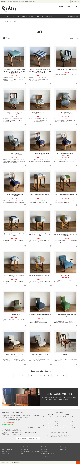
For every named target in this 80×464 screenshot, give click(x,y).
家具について (24, 448)
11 (26, 374)
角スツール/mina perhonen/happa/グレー (40, 194)
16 (48, 374)
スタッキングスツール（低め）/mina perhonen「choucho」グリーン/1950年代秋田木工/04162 (14, 70)
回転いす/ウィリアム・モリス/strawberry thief (14, 112)
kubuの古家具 (15, 16)
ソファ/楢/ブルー (65, 274)
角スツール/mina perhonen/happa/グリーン (65, 194)
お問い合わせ (49, 16)
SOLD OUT (9, 21)
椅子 (15, 21)
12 (31, 374)
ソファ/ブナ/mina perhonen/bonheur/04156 (65, 112)
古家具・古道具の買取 (27, 16)
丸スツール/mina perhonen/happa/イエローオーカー (65, 234)
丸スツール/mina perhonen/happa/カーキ (40, 234)
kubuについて (5, 16)
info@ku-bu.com (10, 421)
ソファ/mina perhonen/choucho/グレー (40, 314)
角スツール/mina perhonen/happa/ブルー (14, 234)
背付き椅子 (65, 353)
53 (63, 374)
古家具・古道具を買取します (59, 393)
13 (35, 374)
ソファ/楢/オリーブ (14, 314)
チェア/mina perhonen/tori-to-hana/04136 (40, 153)
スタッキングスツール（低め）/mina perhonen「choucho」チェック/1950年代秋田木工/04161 (40, 70)
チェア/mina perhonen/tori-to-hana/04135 (65, 153)
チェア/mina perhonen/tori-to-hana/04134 (14, 194)
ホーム (3, 21)
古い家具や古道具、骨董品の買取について (28, 437)
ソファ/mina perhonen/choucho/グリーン (65, 314)
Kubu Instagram (63, 446)
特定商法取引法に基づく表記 (47, 453)
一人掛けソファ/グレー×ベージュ (40, 353)
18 (57, 374)
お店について (24, 446)
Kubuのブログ (71, 16)
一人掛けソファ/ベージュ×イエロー (14, 353)
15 (44, 374)
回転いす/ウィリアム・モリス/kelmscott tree (40, 112)
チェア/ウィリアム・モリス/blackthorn (66, 69)
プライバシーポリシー (45, 455)
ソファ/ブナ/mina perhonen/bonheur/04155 (14, 153)
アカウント (75, 1)
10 (22, 374)
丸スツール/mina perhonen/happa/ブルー (14, 275)
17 (53, 374)
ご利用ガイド (39, 16)
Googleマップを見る (35, 426)
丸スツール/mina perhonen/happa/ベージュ (40, 275)
